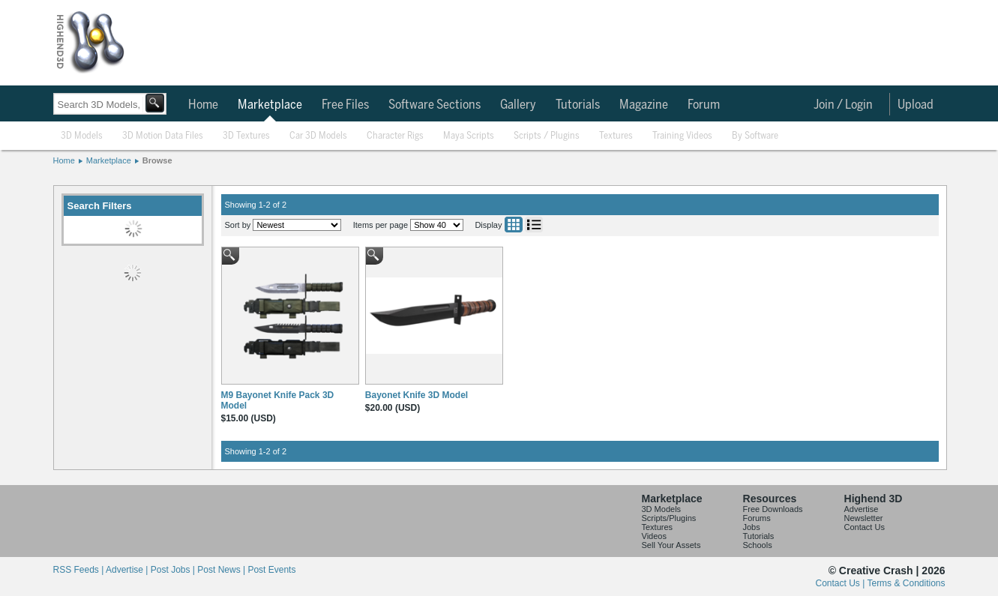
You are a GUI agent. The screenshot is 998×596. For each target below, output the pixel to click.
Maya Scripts (468, 136)
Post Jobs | (174, 570)
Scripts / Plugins (547, 136)
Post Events (271, 570)
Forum (704, 105)
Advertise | (128, 570)
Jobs (751, 527)
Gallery (518, 105)
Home (203, 105)
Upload (916, 105)
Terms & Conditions (906, 583)
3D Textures (246, 136)
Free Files (345, 105)
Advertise (861, 509)
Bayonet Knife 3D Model (416, 395)
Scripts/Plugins (669, 518)
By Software (755, 136)
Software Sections (434, 105)
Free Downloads (773, 509)
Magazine (643, 105)
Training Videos (682, 136)
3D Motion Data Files (162, 136)
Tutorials (578, 105)
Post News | (222, 570)
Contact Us (864, 527)
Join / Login (843, 105)
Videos (654, 536)
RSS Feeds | (79, 570)
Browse (157, 160)
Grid (514, 224)
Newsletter (863, 518)
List (534, 224)
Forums (757, 518)
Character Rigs (395, 136)
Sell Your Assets (671, 545)
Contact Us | (842, 583)
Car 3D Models (318, 136)
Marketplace (270, 105)
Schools (757, 545)
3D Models (82, 136)
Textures (616, 136)
